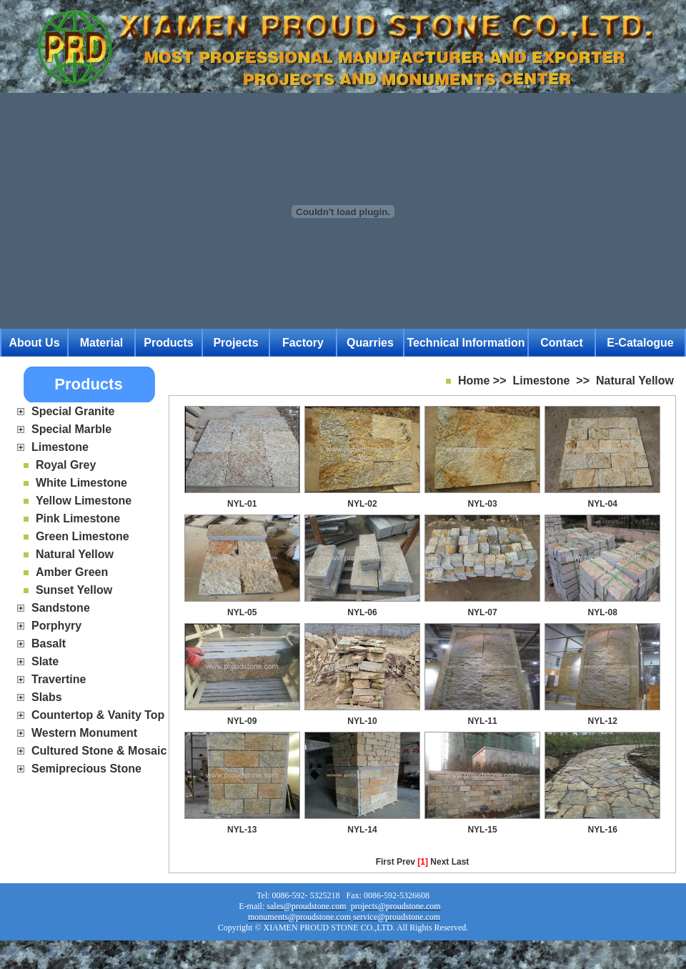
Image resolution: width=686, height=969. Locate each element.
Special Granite (73, 411)
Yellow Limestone (83, 501)
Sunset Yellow (74, 590)
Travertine (58, 679)
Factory (303, 343)
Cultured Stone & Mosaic (98, 751)
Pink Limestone (78, 518)
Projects (235, 343)
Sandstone (60, 608)
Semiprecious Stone (86, 768)
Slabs (46, 697)
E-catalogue (640, 343)
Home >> (482, 380)
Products (168, 343)
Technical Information (466, 343)
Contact (561, 343)
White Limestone (81, 483)
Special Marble (71, 429)
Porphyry (56, 626)
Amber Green (72, 572)
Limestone (60, 447)
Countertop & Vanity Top (97, 715)
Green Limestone (82, 536)
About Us (34, 343)
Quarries (370, 343)
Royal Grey (66, 465)
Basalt (48, 643)
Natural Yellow (75, 554)
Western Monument (84, 733)
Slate (45, 661)
